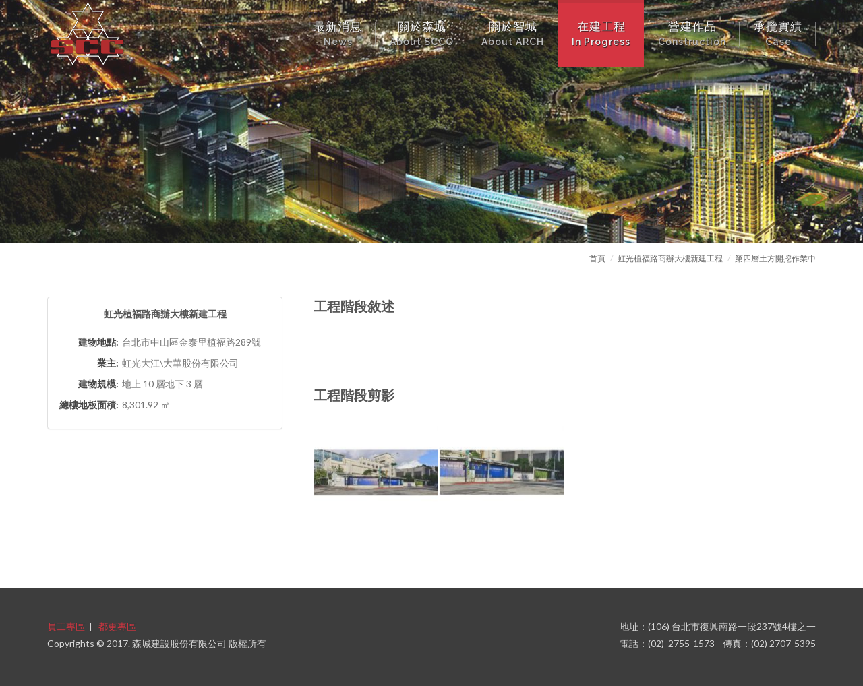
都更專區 (117, 626)
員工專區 (66, 626)
